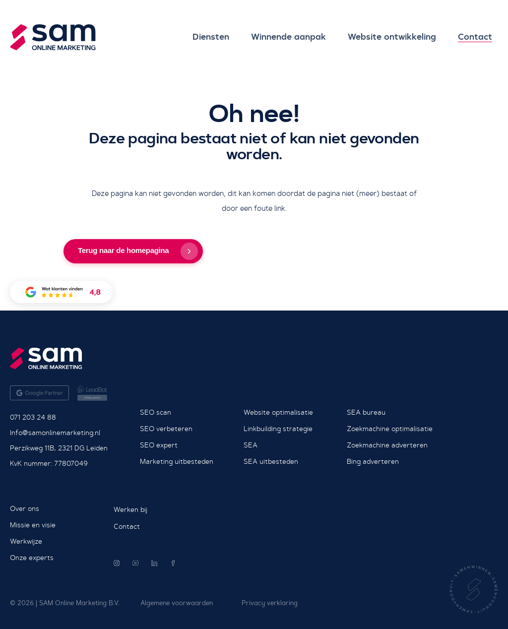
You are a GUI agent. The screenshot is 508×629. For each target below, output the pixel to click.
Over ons (24, 508)
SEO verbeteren (166, 428)
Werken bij (130, 509)
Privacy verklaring (270, 603)
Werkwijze (26, 541)
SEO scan (155, 412)
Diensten (200, 37)
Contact (473, 37)
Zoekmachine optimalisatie (390, 428)
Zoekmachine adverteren (387, 444)
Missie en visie (33, 524)
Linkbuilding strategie (278, 428)
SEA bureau (366, 412)
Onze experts (32, 557)
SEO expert (159, 444)
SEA (250, 444)
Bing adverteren (373, 461)
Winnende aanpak (281, 37)
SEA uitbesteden (271, 461)
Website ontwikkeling (387, 37)
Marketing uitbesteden (176, 461)
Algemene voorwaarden (176, 603)
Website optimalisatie (278, 412)
